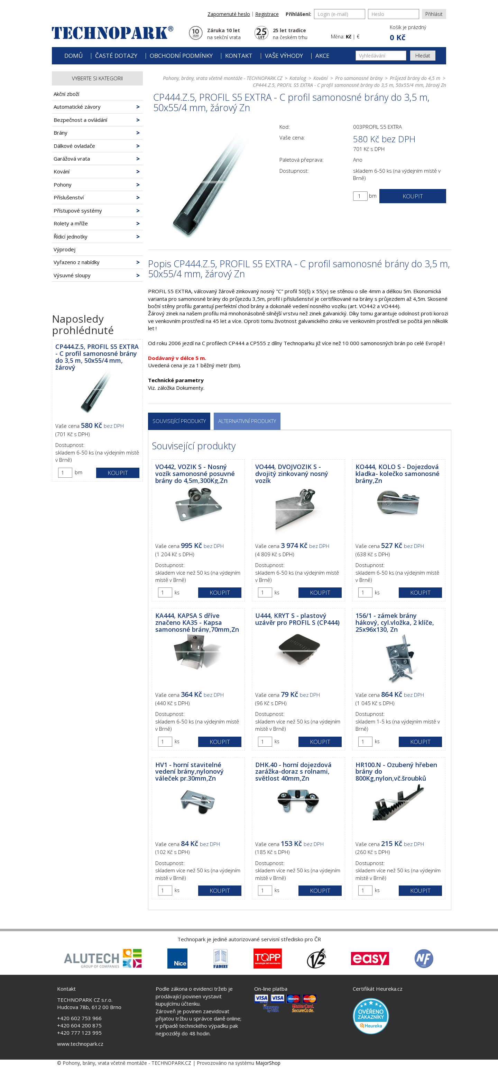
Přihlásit (434, 14)
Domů (73, 56)
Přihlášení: (298, 14)
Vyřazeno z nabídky (77, 262)
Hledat (422, 55)
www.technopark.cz (80, 1043)
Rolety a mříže (71, 223)
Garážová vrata (72, 158)
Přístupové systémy (78, 210)
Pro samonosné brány (358, 78)
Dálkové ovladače (74, 145)
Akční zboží (66, 93)
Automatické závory (77, 106)
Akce (322, 56)
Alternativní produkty (247, 420)
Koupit (118, 473)
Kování (62, 171)
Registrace (267, 14)
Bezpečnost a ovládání (80, 119)
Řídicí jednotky (70, 236)
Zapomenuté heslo (229, 14)
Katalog (297, 78)
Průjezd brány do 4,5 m (415, 78)
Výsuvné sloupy (72, 275)
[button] (407, 33)
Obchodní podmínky (181, 56)
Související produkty (179, 420)
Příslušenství (69, 197)
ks (177, 592)
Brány (60, 132)
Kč (348, 36)
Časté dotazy (116, 56)
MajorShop (268, 1063)
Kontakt (238, 56)
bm (78, 472)
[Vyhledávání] (381, 56)
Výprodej (64, 249)
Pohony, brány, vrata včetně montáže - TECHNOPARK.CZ (222, 78)
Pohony (63, 184)
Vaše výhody (284, 56)
